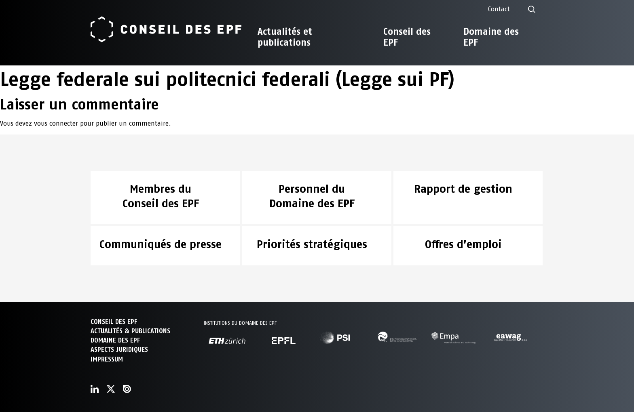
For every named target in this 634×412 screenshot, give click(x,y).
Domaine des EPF (491, 37)
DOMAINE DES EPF (115, 340)
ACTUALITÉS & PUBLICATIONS (130, 331)
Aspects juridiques (119, 349)
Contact (499, 9)
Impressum (107, 359)
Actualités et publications (285, 37)
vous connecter (56, 123)
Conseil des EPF (407, 37)
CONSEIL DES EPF (114, 322)
